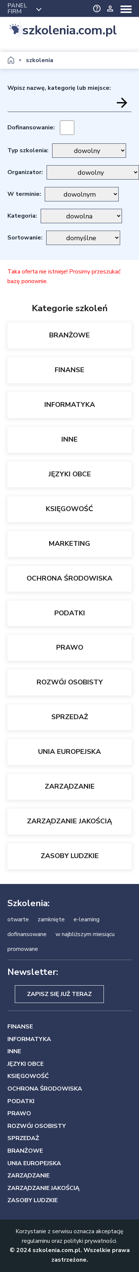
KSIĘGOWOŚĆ (69, 509)
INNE (69, 439)
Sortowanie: (25, 238)
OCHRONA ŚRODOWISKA (69, 578)
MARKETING (69, 543)
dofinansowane (27, 934)
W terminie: (24, 194)
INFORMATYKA (69, 404)
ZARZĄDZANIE (70, 786)
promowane (22, 949)
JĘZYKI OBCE (69, 474)
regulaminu (36, 1241)
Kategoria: (22, 216)
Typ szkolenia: (27, 150)
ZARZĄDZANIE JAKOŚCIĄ (69, 821)
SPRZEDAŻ (69, 717)
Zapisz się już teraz (59, 994)
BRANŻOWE (69, 335)
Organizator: (25, 172)
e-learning (86, 919)
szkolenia (39, 60)
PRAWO (69, 647)
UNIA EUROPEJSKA (69, 751)
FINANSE (69, 370)
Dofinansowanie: (31, 127)
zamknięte (51, 919)
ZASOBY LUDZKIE (70, 856)
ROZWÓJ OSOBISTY (70, 682)
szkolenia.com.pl (69, 30)
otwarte (18, 919)
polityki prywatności (90, 1241)
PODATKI (69, 613)
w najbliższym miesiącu (85, 934)
